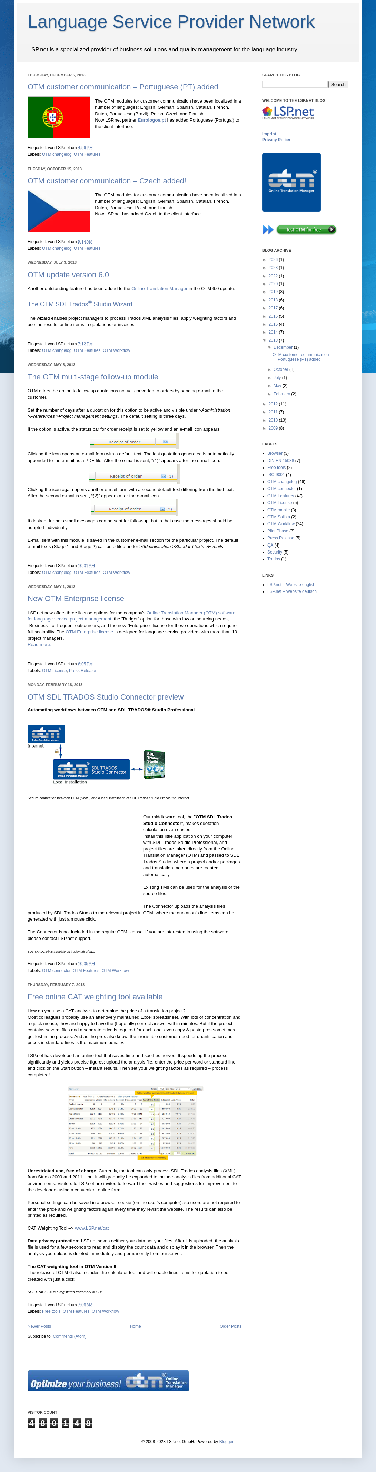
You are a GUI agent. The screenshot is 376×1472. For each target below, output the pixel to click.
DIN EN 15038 (280, 460)
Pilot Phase (277, 531)
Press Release (82, 670)
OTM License (54, 670)
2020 (274, 283)
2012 (274, 404)
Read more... (41, 644)
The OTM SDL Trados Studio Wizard (80, 304)
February (282, 394)
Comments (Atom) (69, 1336)
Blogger (226, 1441)
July (278, 377)
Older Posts (230, 1326)
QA (270, 545)
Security (274, 552)
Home (135, 1326)
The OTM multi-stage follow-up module (93, 377)
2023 (274, 267)
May (278, 385)
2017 (274, 308)
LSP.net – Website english (291, 584)
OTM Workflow (116, 350)
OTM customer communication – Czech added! (107, 180)
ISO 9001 (276, 474)
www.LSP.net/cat (92, 1228)
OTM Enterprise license (89, 631)
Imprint (269, 134)
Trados (273, 559)
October (281, 369)
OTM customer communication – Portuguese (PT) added (123, 87)
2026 (274, 259)
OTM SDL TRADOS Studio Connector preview (106, 697)
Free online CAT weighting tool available (95, 996)
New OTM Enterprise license (76, 598)
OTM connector (56, 970)
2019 (274, 291)
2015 (274, 324)
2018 (274, 300)
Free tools (51, 1311)
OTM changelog (56, 154)
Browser (275, 453)
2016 (274, 316)
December (284, 347)
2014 (274, 332)
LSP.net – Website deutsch (292, 591)
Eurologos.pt (152, 120)
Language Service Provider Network (171, 21)
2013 (274, 340)
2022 (274, 275)
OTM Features (87, 154)
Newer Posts (39, 1326)
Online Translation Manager (159, 288)
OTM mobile (278, 510)
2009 (274, 428)
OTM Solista (278, 516)
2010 (274, 420)
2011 (274, 412)
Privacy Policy (276, 139)
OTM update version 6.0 (68, 274)
